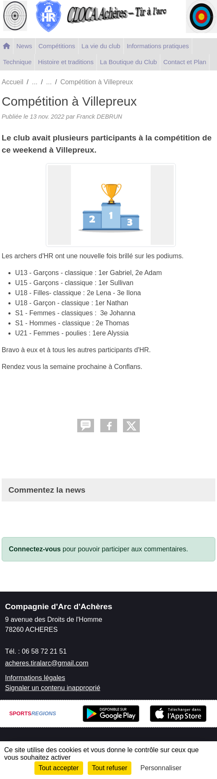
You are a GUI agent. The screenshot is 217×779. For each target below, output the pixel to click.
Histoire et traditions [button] (66, 61)
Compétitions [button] (57, 45)
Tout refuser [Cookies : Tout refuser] (109, 767)
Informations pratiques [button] (158, 45)
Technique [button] (17, 61)
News (24, 45)
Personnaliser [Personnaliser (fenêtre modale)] (161, 767)
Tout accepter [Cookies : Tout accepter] (59, 767)
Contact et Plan (185, 61)
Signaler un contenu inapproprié (52, 687)
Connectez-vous (35, 549)
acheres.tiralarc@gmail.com (47, 663)
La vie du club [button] (100, 45)
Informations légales (35, 677)
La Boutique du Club (128, 61)
